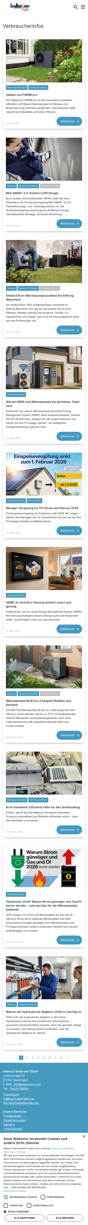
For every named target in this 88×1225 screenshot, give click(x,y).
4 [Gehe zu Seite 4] (38, 1057)
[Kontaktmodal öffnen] (68, 7)
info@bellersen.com (27, 1084)
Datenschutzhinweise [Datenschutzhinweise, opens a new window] (15, 1191)
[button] (83, 7)
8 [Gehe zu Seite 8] (61, 1057)
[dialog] (44, 1179)
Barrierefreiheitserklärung (21, 1103)
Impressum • (11, 1151)
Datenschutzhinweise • (63, 1148)
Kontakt (22, 1151)
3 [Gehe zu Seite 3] (32, 1057)
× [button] (84, 1136)
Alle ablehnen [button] (65, 1217)
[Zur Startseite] (20, 7)
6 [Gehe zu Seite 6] (49, 1057)
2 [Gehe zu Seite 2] (27, 1057)
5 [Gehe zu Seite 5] (44, 1057)
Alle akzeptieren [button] (24, 1217)
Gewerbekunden (15, 1120)
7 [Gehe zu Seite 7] (55, 1057)
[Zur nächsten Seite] (67, 1058)
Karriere (9, 1124)
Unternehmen (13, 1129)
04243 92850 (19, 1088)
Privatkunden (13, 1116)
